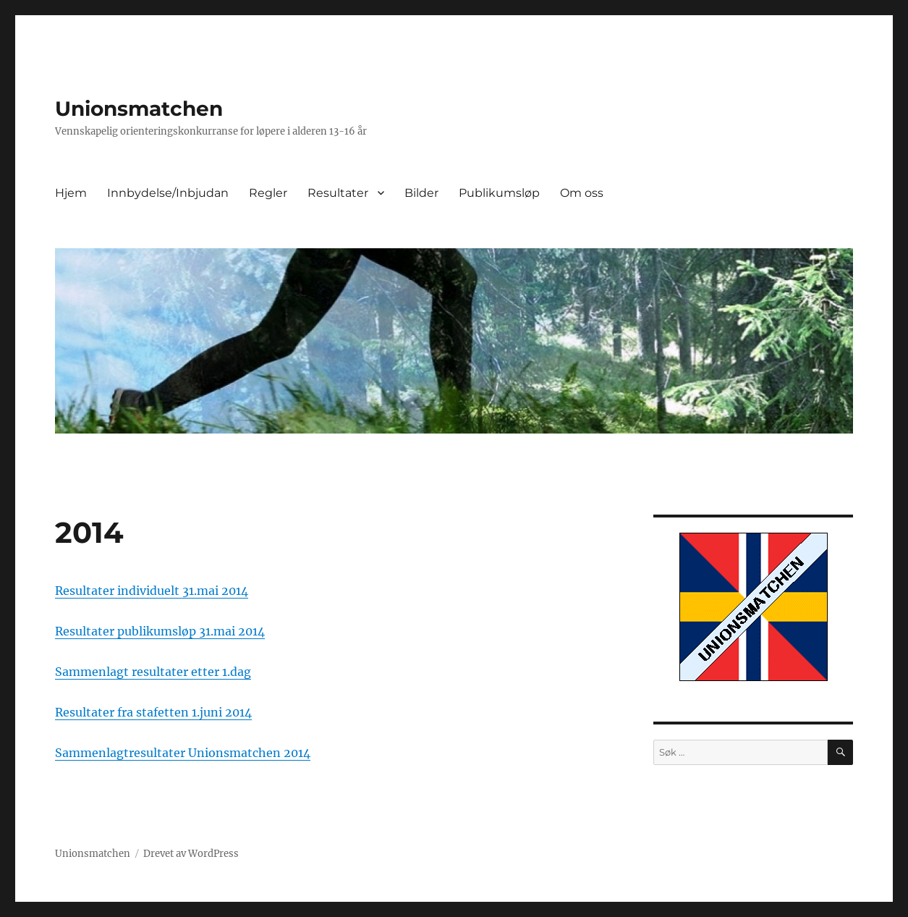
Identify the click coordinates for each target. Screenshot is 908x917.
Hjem (71, 193)
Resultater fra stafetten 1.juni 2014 (153, 712)
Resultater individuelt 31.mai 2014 (151, 590)
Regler (268, 193)
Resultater (337, 193)
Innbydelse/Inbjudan (168, 193)
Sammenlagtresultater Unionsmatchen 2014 (182, 752)
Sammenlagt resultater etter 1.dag (153, 671)
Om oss (581, 193)
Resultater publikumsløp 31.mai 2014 (160, 631)
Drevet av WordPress (191, 854)
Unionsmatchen (139, 108)
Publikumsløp (499, 193)
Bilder (421, 193)
